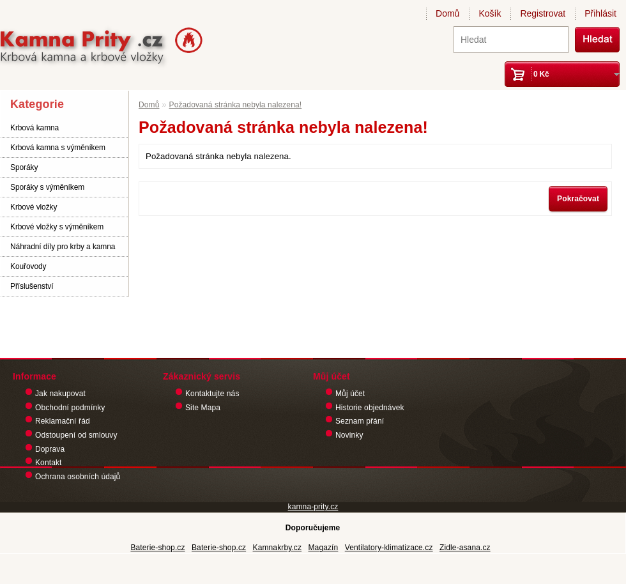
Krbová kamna (34, 127)
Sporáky (24, 167)
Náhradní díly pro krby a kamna (62, 246)
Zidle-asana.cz (465, 547)
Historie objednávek (369, 407)
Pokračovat (578, 198)
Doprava (50, 449)
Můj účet (350, 393)
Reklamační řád (62, 421)
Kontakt (48, 462)
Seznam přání (359, 421)
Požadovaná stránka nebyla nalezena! (235, 104)
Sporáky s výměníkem (47, 187)
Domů (447, 13)
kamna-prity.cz (313, 506)
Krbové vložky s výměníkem (56, 226)
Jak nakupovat (60, 393)
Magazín (323, 547)
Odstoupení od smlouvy (76, 435)
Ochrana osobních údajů (77, 476)
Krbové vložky (33, 207)
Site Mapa (202, 407)
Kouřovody (28, 266)
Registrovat (542, 13)
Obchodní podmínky (70, 407)
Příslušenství (31, 286)
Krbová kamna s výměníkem (57, 147)
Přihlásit (600, 13)
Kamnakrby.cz (277, 547)
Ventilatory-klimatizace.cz (389, 547)
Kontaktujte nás (212, 393)
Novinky (349, 435)
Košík (489, 13)
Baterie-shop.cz (157, 547)
